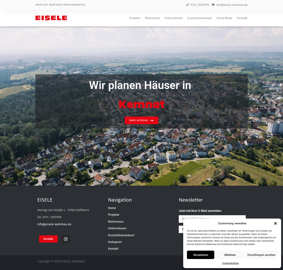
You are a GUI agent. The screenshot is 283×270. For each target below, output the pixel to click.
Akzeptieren (200, 255)
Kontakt (242, 18)
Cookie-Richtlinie (230, 263)
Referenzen (152, 18)
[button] (275, 223)
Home (112, 208)
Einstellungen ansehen (261, 255)
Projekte (134, 18)
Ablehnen (230, 255)
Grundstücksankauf (199, 18)
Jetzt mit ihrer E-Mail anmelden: (200, 211)
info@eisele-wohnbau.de (54, 224)
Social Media (224, 18)
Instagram (115, 242)
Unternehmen (174, 18)
